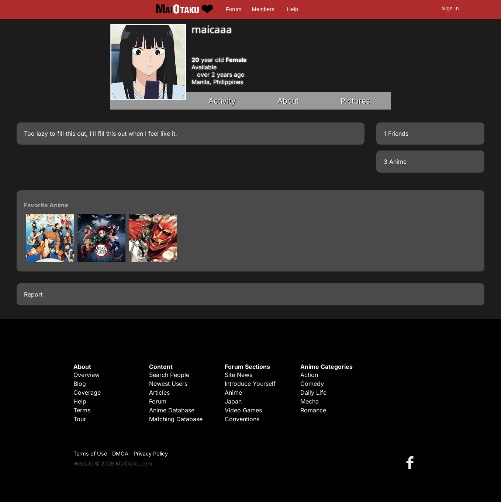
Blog (79, 383)
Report (33, 294)
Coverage (87, 392)
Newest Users (168, 383)
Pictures (355, 100)
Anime (233, 392)
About (288, 100)
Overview (86, 374)
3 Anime (395, 161)
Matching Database (176, 419)
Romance (313, 410)
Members (263, 9)
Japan (233, 401)
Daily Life (313, 392)
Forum (233, 9)
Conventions (242, 419)
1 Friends (396, 133)
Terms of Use (90, 453)
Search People (169, 374)
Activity (222, 100)
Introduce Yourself (250, 383)
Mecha (309, 401)
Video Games (243, 410)
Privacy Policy (151, 453)
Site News (238, 374)
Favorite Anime (46, 205)
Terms (81, 410)
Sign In (450, 8)
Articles (159, 392)
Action (309, 374)
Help (292, 9)
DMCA (120, 453)
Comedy (312, 383)
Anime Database (171, 410)
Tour (79, 419)
